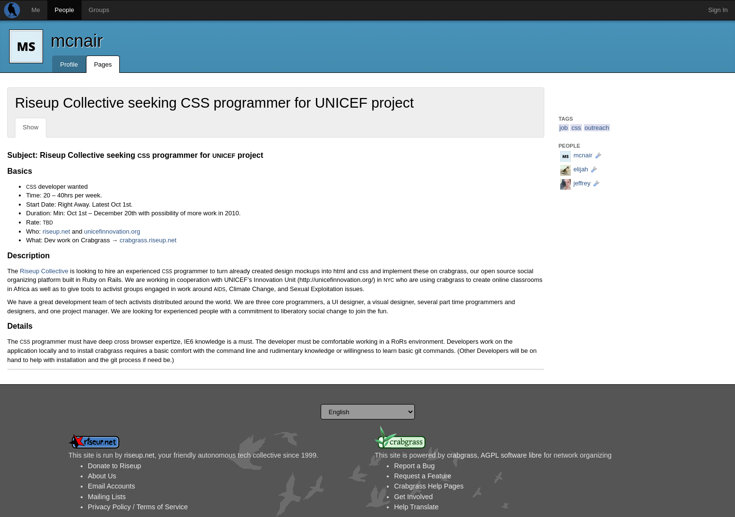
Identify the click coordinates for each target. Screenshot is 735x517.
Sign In (718, 10)
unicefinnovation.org (112, 231)
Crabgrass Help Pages (429, 486)
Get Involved (413, 497)
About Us (102, 476)
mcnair (77, 41)
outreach (597, 127)
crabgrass (462, 455)
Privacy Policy (109, 507)
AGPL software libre (511, 455)
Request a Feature (422, 476)
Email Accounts (111, 486)
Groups (99, 10)
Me (35, 10)
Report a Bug (414, 466)
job (564, 127)
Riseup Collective (44, 271)
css (576, 127)
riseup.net (56, 231)
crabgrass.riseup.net (148, 240)
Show (31, 127)
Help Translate (416, 507)
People (64, 10)
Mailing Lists (107, 497)
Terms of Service (161, 507)
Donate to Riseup (114, 466)
